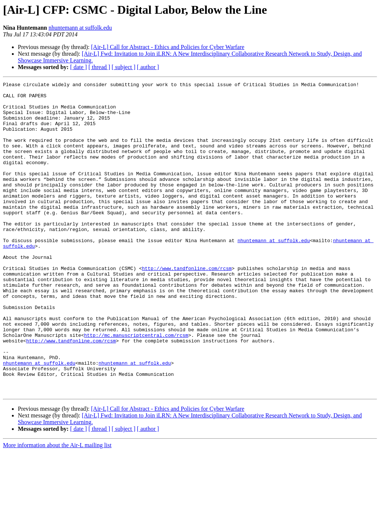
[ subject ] (123, 67)
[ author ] (148, 67)
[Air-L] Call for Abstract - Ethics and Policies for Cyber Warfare (167, 47)
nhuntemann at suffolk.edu (80, 28)
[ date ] (78, 67)
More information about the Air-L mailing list (57, 507)
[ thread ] (99, 67)
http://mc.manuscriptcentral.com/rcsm (136, 386)
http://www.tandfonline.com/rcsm (187, 306)
